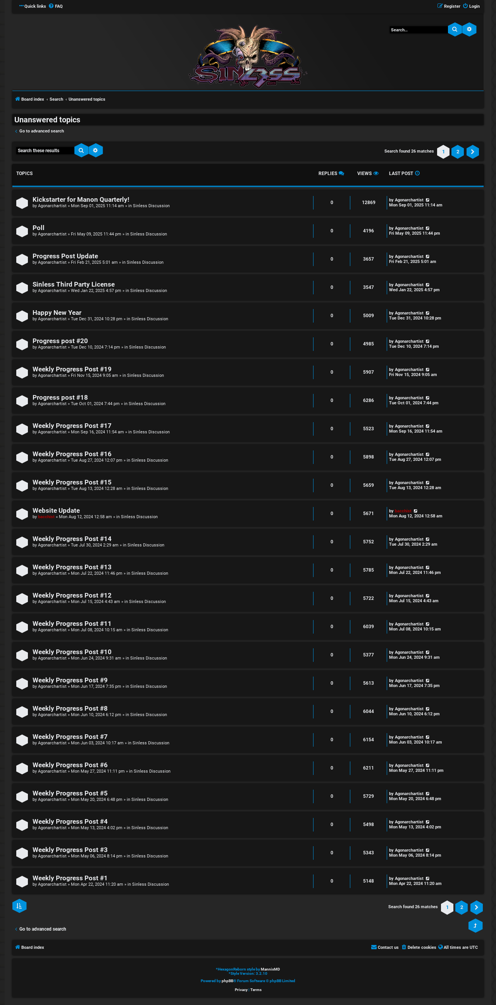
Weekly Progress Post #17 (72, 425)
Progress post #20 (60, 341)
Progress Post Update (65, 256)
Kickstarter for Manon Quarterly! (81, 199)
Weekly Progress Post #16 (72, 454)
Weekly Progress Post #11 (72, 623)
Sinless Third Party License (74, 284)
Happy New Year (57, 312)
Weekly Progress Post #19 (72, 369)
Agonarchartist (52, 205)
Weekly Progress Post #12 (72, 595)
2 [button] (457, 152)
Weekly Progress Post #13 (72, 567)
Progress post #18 (60, 397)
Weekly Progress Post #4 (70, 821)
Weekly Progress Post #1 (70, 878)
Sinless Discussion (151, 205)
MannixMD (270, 969)
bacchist (46, 516)
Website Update (56, 510)
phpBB (227, 981)
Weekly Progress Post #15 (72, 482)
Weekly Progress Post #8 (70, 708)
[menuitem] (55, 6)
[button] (473, 151)
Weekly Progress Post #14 (72, 539)
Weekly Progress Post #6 (70, 765)
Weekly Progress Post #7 (70, 736)
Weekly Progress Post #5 (70, 793)
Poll (39, 228)
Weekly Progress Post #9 (70, 680)
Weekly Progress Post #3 (70, 850)
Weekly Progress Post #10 (72, 652)
